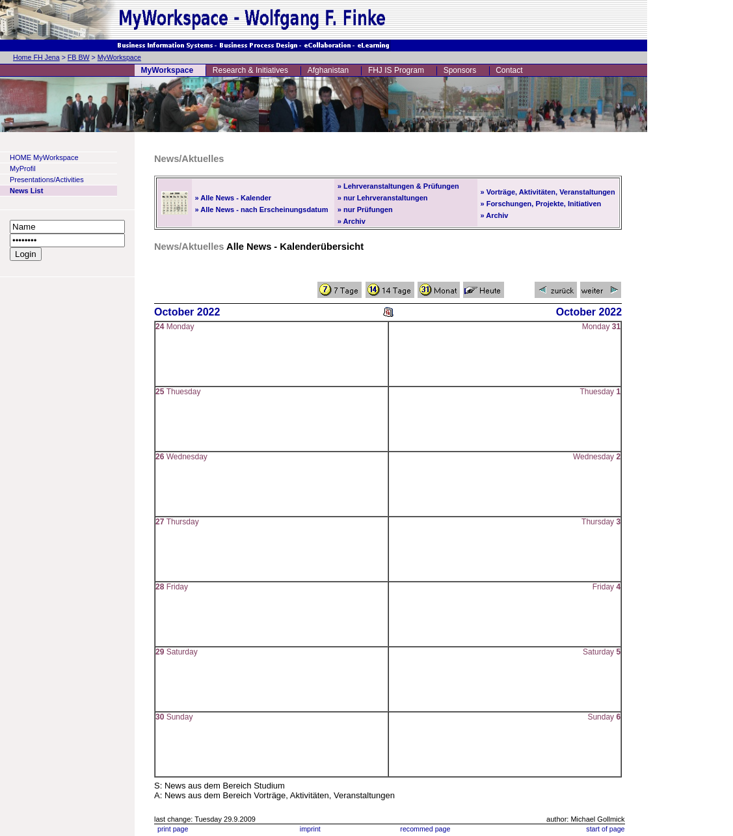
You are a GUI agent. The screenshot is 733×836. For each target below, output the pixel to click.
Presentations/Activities (47, 179)
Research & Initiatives (250, 70)
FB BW (79, 57)
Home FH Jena (36, 57)
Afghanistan (328, 70)
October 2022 (187, 311)
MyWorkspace (119, 57)
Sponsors (460, 70)
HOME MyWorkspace (44, 157)
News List (26, 191)
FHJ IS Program (396, 70)
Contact (509, 70)
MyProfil (23, 168)
